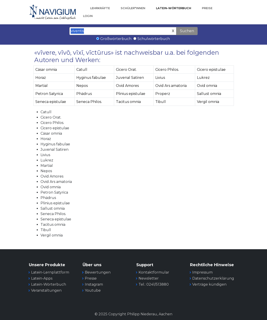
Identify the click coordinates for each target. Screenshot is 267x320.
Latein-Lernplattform (50, 272)
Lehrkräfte (100, 8)
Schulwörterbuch (153, 39)
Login (88, 16)
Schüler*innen (133, 8)
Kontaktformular (154, 272)
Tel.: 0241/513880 (154, 284)
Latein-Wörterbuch (173, 8)
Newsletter (149, 278)
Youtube (93, 290)
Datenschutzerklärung (213, 278)
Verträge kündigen (209, 284)
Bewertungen (98, 272)
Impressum (202, 272)
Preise (207, 8)
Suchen (187, 31)
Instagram (94, 284)
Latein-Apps (41, 278)
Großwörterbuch (115, 39)
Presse (91, 278)
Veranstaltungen (46, 290)
